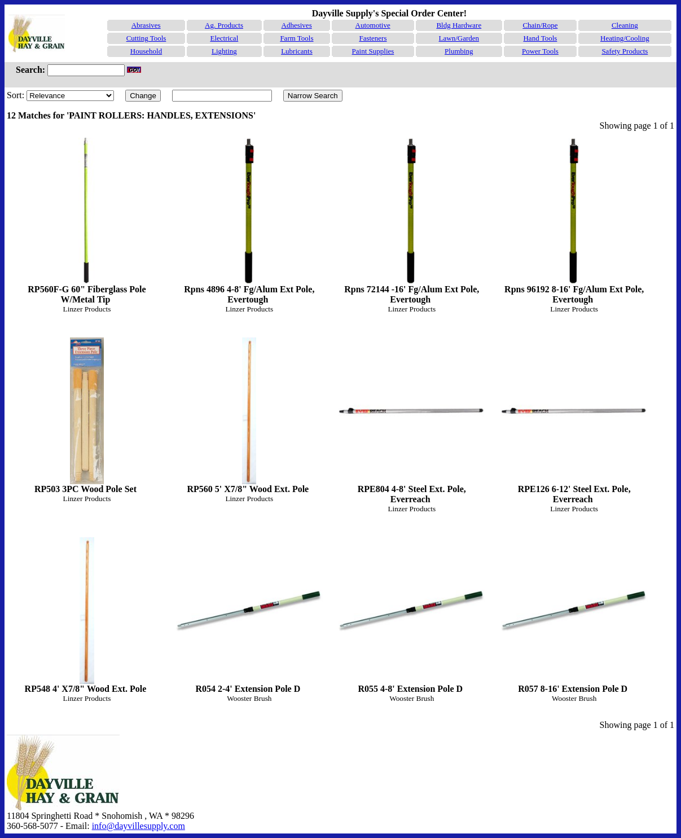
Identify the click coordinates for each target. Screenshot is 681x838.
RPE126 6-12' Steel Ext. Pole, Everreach (574, 420)
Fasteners (372, 38)
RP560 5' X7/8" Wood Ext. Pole (249, 415)
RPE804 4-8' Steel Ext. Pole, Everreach (412, 420)
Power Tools (540, 51)
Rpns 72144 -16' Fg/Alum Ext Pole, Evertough (412, 221)
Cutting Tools (146, 38)
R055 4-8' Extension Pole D (412, 615)
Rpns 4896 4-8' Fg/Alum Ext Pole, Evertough (249, 221)
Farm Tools (296, 38)
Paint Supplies (373, 51)
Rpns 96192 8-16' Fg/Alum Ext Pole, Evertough (574, 221)
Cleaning (625, 25)
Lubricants (297, 51)
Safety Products (624, 51)
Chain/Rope (539, 25)
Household (146, 51)
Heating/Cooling (624, 38)
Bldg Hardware (458, 25)
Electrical (224, 38)
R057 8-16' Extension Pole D (574, 615)
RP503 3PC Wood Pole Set (87, 415)
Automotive (372, 25)
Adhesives (297, 25)
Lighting (224, 51)
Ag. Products (224, 25)
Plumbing (459, 51)
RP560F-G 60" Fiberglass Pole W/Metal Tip (87, 221)
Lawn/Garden (459, 38)
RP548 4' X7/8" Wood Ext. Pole (87, 615)
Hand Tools (540, 38)
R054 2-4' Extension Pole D (249, 615)
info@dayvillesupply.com (138, 826)
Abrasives (146, 25)
